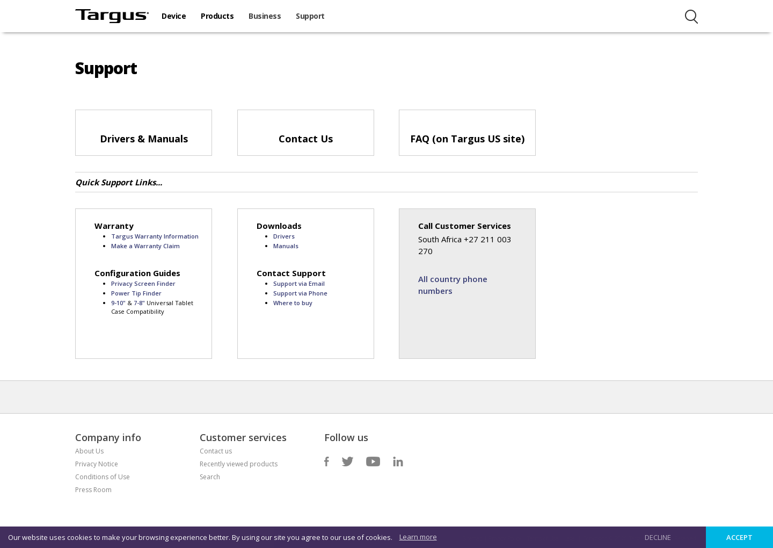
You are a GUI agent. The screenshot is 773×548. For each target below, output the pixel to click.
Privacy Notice (96, 463)
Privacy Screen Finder (143, 283)
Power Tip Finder (136, 293)
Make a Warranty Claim (145, 246)
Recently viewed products (239, 463)
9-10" (119, 303)
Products (217, 16)
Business (265, 16)
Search (210, 476)
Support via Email (299, 283)
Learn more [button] (418, 537)
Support (310, 16)
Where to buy (292, 303)
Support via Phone (300, 293)
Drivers (284, 236)
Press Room (93, 489)
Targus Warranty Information (155, 236)
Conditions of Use (102, 476)
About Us (89, 451)
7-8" (140, 303)
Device (174, 16)
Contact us (216, 451)
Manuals (285, 246)
